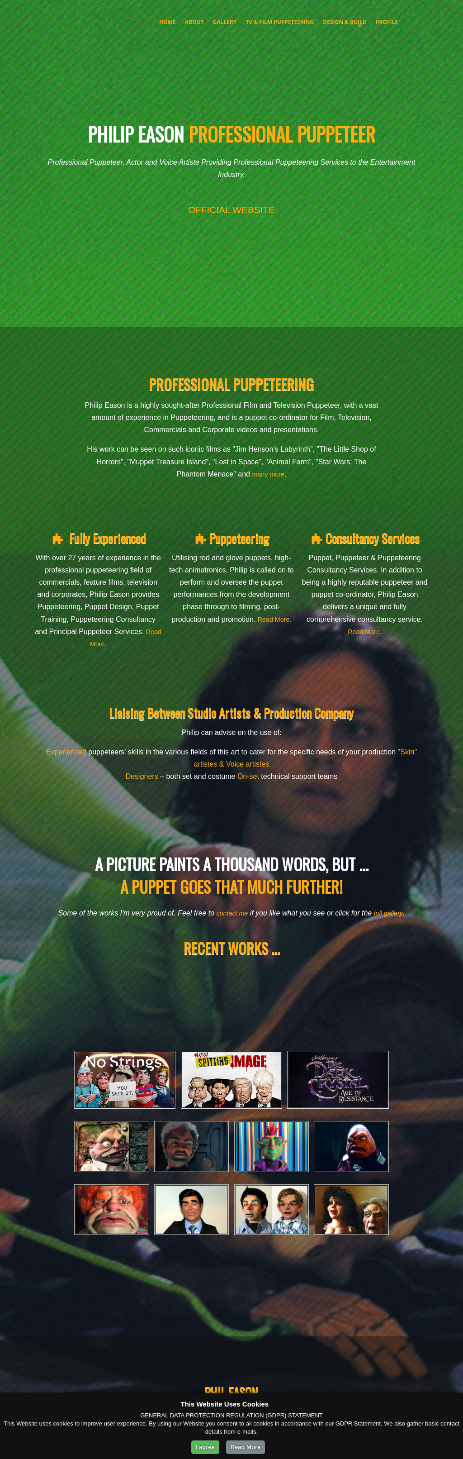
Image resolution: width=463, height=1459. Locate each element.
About (194, 22)
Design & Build (345, 22)
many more (268, 474)
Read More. (98, 644)
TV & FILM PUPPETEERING (280, 22)
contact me (230, 913)
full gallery (390, 913)
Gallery (225, 22)
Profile (387, 22)
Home (167, 22)
